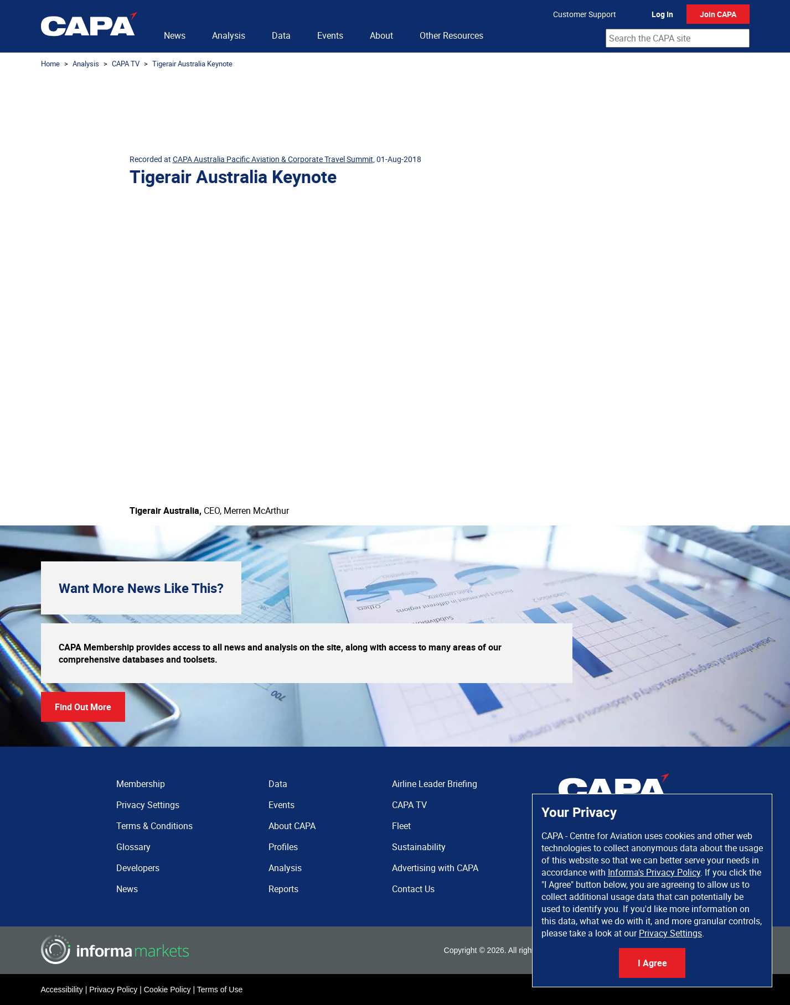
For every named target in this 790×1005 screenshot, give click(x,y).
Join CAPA (718, 14)
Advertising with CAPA (435, 868)
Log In (662, 14)
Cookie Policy (167, 989)
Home (50, 64)
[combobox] (678, 38)
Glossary (133, 847)
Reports (283, 889)
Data (281, 35)
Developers (137, 868)
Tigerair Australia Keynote (192, 64)
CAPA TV (126, 64)
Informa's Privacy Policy (654, 872)
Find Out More (83, 707)
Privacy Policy (113, 989)
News (174, 35)
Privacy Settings (670, 933)
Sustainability (419, 847)
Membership (140, 784)
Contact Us (413, 889)
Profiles (283, 847)
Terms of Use (219, 989)
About (381, 35)
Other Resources (451, 35)
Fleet (401, 826)
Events (330, 35)
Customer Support (584, 14)
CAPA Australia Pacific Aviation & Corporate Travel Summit (273, 159)
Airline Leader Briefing (434, 784)
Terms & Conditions (154, 826)
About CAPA (292, 826)
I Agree (652, 963)
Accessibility (62, 989)
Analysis (228, 35)
